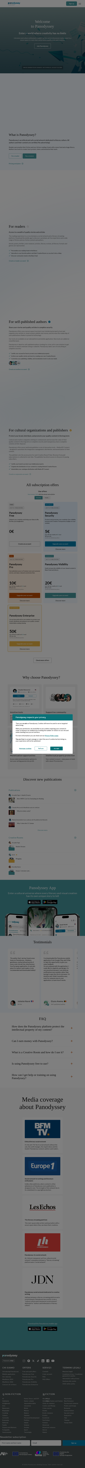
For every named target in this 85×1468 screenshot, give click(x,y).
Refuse (40, 749)
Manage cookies (25, 749)
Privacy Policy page (51, 736)
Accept (56, 749)
